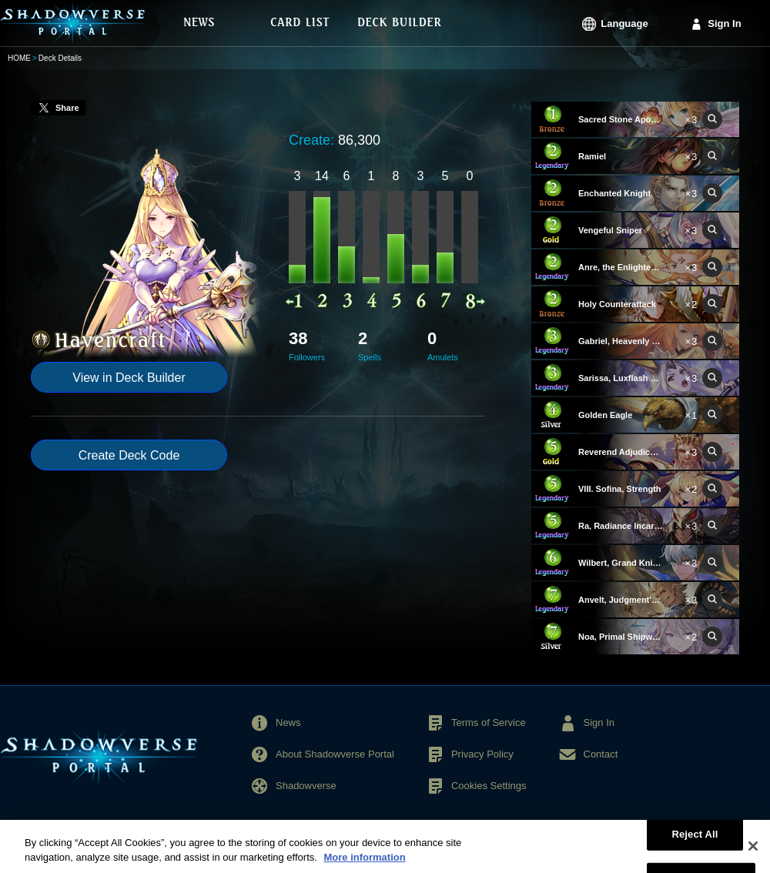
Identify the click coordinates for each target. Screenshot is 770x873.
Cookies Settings (489, 785)
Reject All (694, 841)
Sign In (724, 23)
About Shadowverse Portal (335, 754)
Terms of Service (488, 722)
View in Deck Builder (128, 377)
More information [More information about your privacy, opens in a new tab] (364, 865)
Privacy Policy (482, 754)
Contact (601, 754)
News (288, 722)
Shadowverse (306, 785)
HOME (19, 58)
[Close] (753, 854)
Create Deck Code (129, 455)
